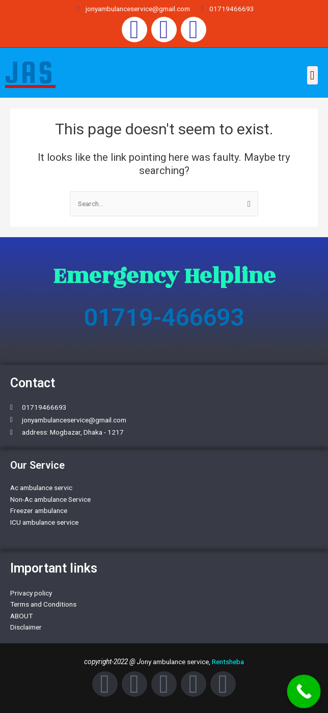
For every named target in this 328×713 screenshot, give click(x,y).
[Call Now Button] (304, 691)
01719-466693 (164, 317)
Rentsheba (228, 662)
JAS (30, 72)
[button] (312, 75)
